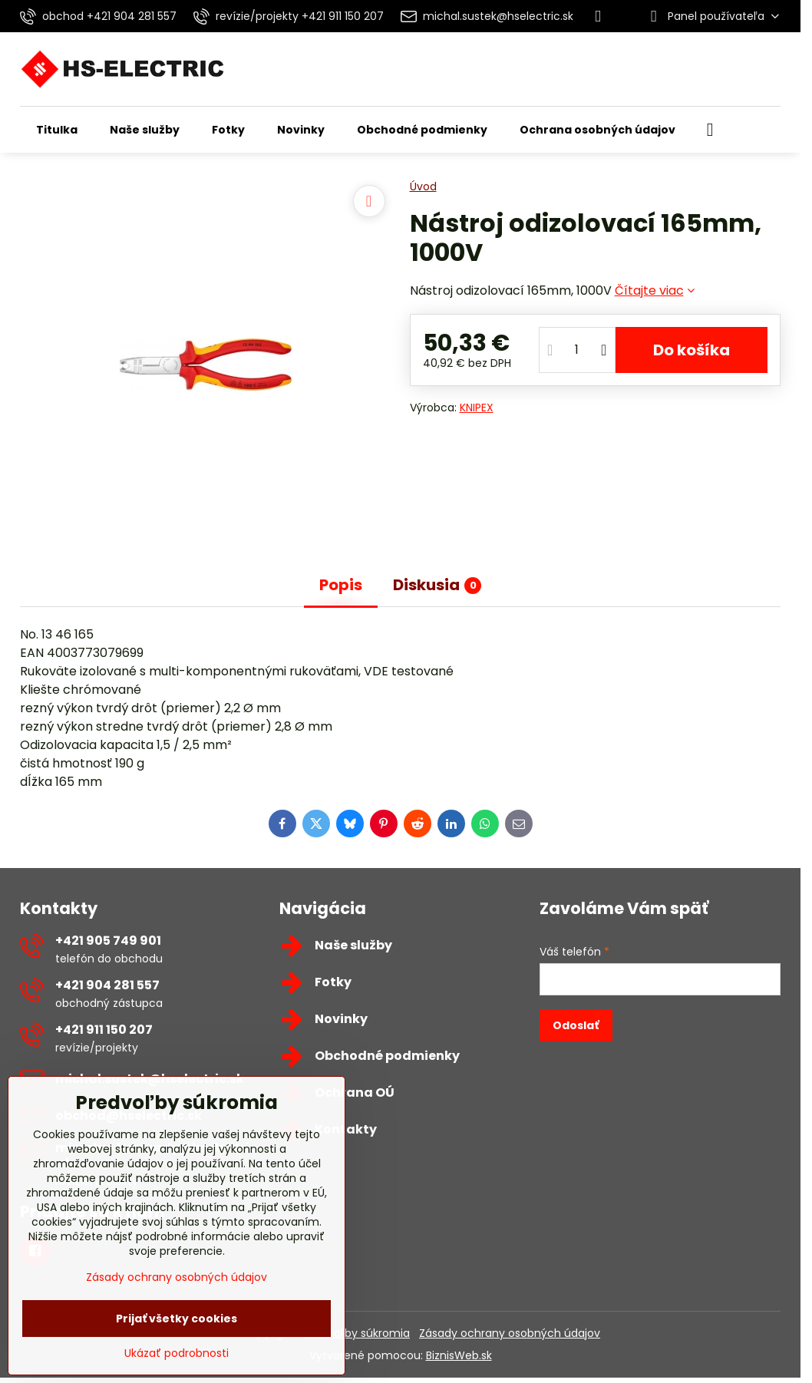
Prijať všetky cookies (176, 1318)
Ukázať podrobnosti (176, 1353)
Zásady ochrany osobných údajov (509, 1333)
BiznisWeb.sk (459, 1355)
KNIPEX (476, 407)
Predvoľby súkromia (357, 1333)
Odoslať (576, 1025)
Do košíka (691, 350)
